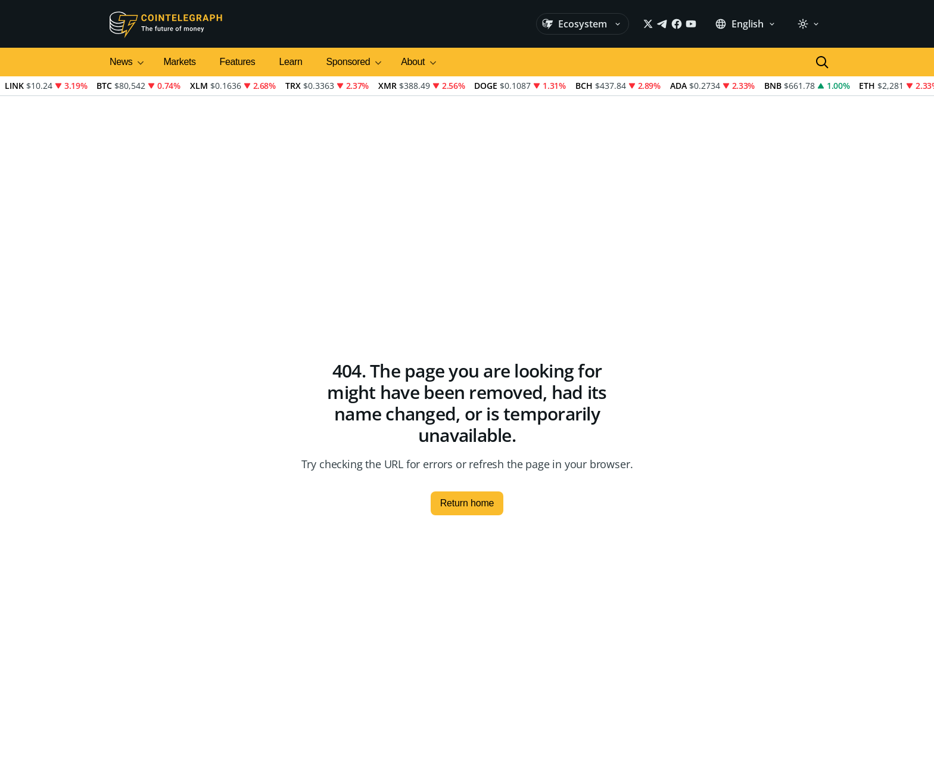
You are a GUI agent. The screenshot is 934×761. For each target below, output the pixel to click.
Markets (179, 62)
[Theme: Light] (808, 24)
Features (238, 62)
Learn (290, 62)
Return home (467, 503)
